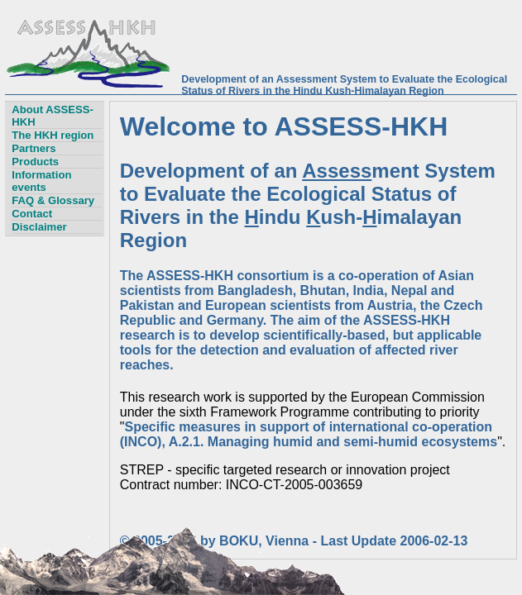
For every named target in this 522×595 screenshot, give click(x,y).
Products (35, 161)
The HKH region (52, 135)
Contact (32, 213)
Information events (41, 181)
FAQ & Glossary (53, 200)
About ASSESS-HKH (52, 115)
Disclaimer (39, 227)
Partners (33, 148)
